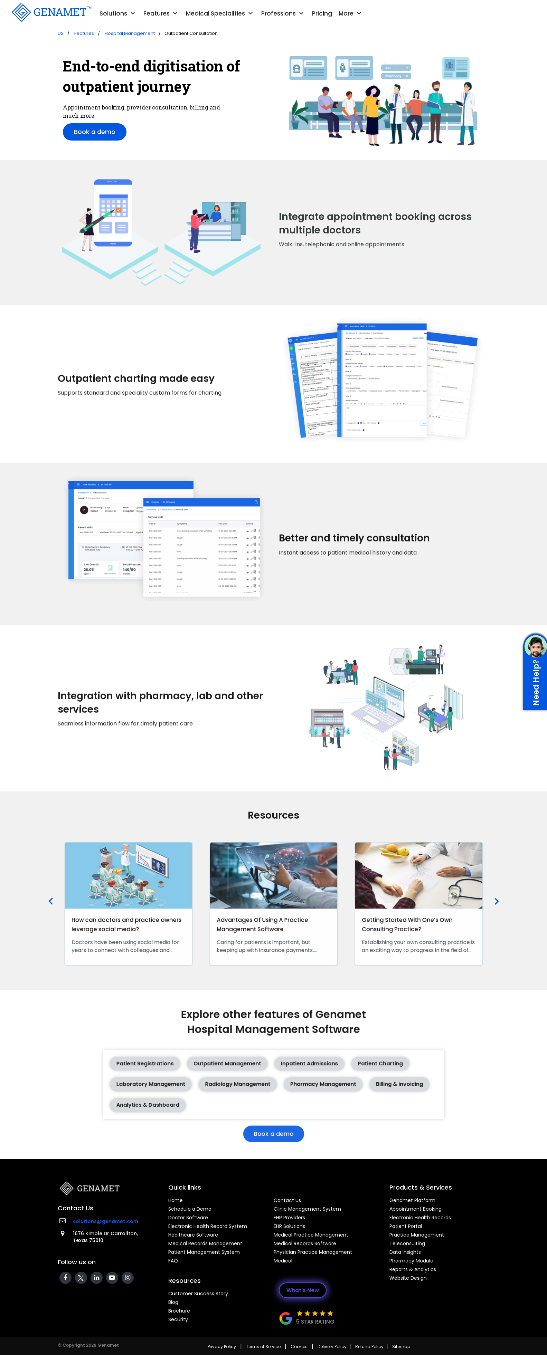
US (61, 33)
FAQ (173, 1260)
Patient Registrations (176, 1066)
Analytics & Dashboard (178, 1098)
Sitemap (401, 1346)
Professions (283, 13)
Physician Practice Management (313, 1252)
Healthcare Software (193, 1234)
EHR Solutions (289, 1226)
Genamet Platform (412, 1200)
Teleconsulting (407, 1243)
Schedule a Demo (189, 1208)
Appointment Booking (415, 1208)
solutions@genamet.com (105, 1221)
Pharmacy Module (411, 1260)
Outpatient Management (239, 1066)
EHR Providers (289, 1217)
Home (175, 1200)
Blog (173, 1302)
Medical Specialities (220, 13)
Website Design (408, 1278)
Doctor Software (188, 1217)
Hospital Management (130, 33)
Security (178, 1319)
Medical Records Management (205, 1243)
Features (161, 13)
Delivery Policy (332, 1346)
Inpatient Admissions (300, 1066)
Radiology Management (246, 1082)
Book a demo (94, 131)
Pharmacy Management (310, 1082)
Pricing (322, 13)
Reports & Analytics (412, 1269)
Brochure (179, 1310)
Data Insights (405, 1252)
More (351, 13)
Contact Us (287, 1200)
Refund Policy (369, 1346)
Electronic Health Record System (207, 1226)
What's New (302, 1290)
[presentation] (51, 902)
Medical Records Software (305, 1243)
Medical (283, 1260)
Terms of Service (263, 1346)
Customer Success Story (198, 1293)
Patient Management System (204, 1252)
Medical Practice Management (311, 1234)
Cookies (299, 1346)
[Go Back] (50, 12)
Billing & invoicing (367, 1082)
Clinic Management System (307, 1208)
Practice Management (416, 1234)
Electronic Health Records (420, 1217)
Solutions (118, 13)
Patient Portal (405, 1226)
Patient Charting (353, 1066)
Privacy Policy (222, 1346)
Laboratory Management (181, 1082)
